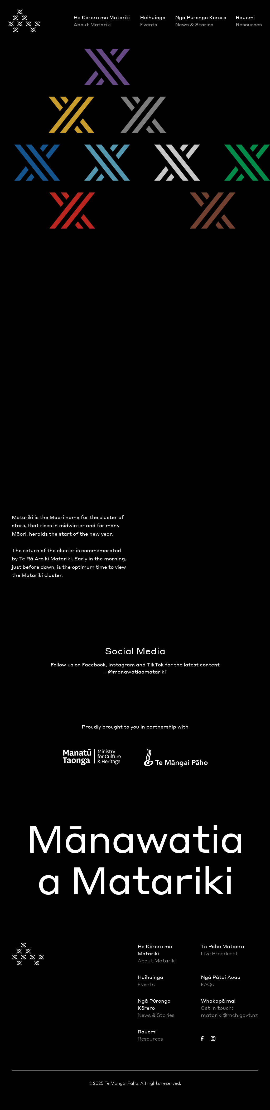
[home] (24, 20)
